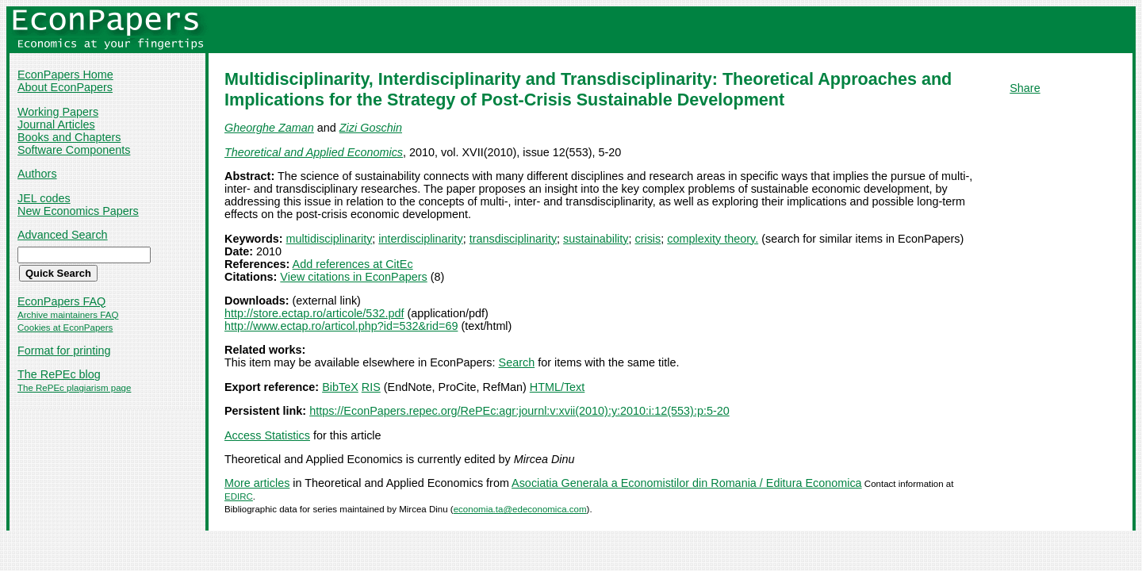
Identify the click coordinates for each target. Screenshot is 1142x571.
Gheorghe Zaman (269, 127)
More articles (256, 483)
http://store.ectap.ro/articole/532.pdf (314, 313)
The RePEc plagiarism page (74, 388)
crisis (647, 238)
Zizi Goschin (370, 127)
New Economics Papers (78, 211)
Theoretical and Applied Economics (313, 152)
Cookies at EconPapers (65, 327)
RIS (371, 387)
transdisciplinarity (513, 238)
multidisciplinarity (329, 238)
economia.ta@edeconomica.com (520, 509)
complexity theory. (712, 238)
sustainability (595, 238)
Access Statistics (267, 435)
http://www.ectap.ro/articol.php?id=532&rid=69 (341, 326)
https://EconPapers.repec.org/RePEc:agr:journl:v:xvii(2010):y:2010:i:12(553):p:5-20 (519, 410)
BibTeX (340, 387)
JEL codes (44, 198)
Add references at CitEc (353, 264)
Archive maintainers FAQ (67, 315)
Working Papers (57, 111)
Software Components (73, 150)
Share (1025, 88)
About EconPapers (65, 87)
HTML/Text (557, 387)
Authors (37, 173)
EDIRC (238, 496)
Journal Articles (56, 124)
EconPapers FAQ (61, 301)
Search (517, 362)
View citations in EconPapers (353, 276)
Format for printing (64, 350)
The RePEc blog (59, 374)
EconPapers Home (65, 74)
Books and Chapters (69, 137)
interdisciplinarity (420, 238)
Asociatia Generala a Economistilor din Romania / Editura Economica (687, 483)
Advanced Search (62, 234)
